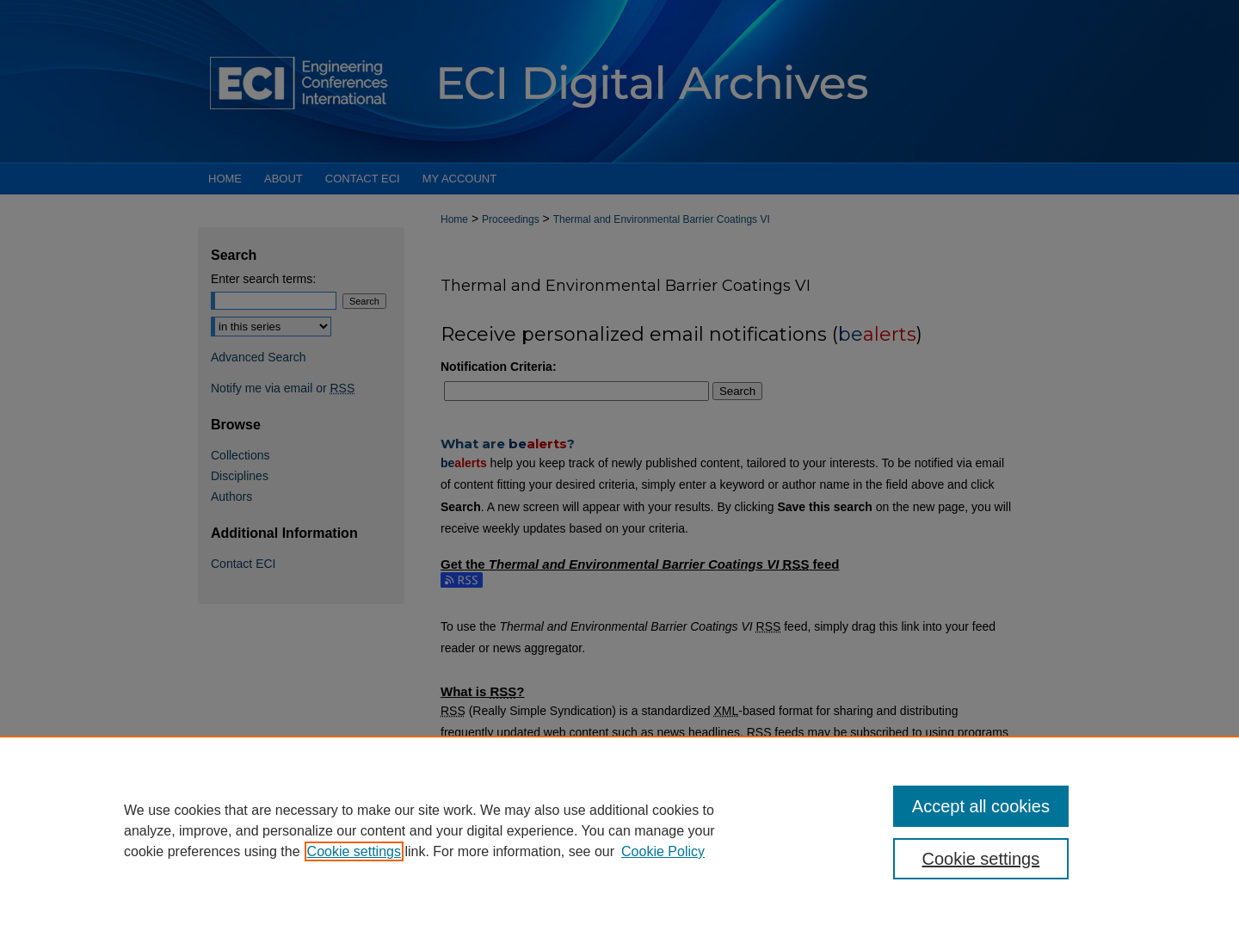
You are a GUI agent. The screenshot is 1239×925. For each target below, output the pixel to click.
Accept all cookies (981, 806)
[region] (619, 830)
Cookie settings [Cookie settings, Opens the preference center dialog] (981, 858)
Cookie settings (354, 851)
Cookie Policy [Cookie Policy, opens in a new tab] (663, 851)
